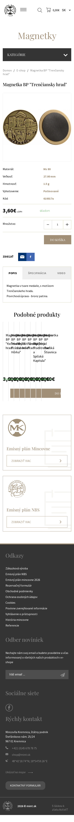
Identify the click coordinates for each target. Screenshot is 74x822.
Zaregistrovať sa (66, 682)
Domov (7, 70)
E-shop (20, 70)
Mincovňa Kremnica (10, 10)
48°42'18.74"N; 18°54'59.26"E (30, 768)
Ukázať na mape (19, 779)
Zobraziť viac (21, 468)
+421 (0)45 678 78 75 (24, 755)
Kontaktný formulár (25, 792)
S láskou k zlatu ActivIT (60, 814)
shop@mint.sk (21, 761)
